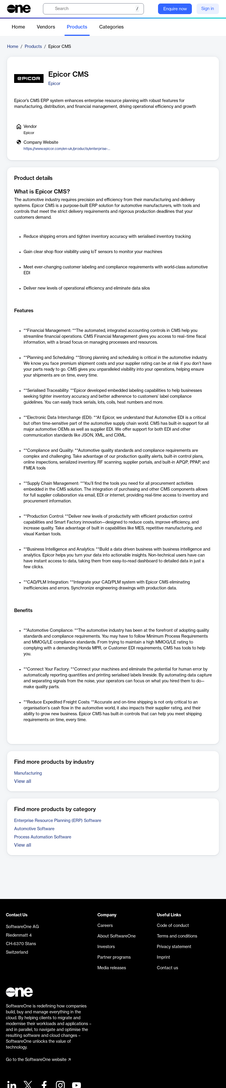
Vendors (46, 27)
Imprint (163, 957)
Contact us (167, 968)
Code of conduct (173, 926)
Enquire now (175, 9)
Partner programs (114, 957)
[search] (93, 8)
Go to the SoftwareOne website (38, 1060)
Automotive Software (34, 829)
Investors (106, 947)
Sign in (207, 9)
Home (18, 27)
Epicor (54, 84)
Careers (105, 926)
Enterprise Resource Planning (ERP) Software (57, 821)
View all (22, 781)
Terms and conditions (177, 936)
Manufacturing (28, 773)
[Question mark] (150, 9)
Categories (111, 27)
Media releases (111, 968)
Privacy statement (174, 947)
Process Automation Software (42, 837)
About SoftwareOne (116, 936)
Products (77, 27)
